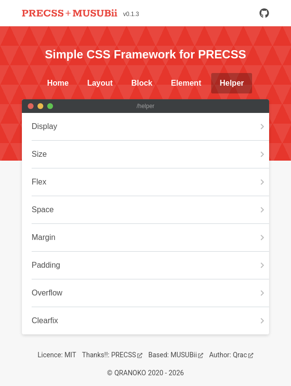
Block (142, 83)
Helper (231, 83)
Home (58, 83)
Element (186, 83)
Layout (99, 83)
